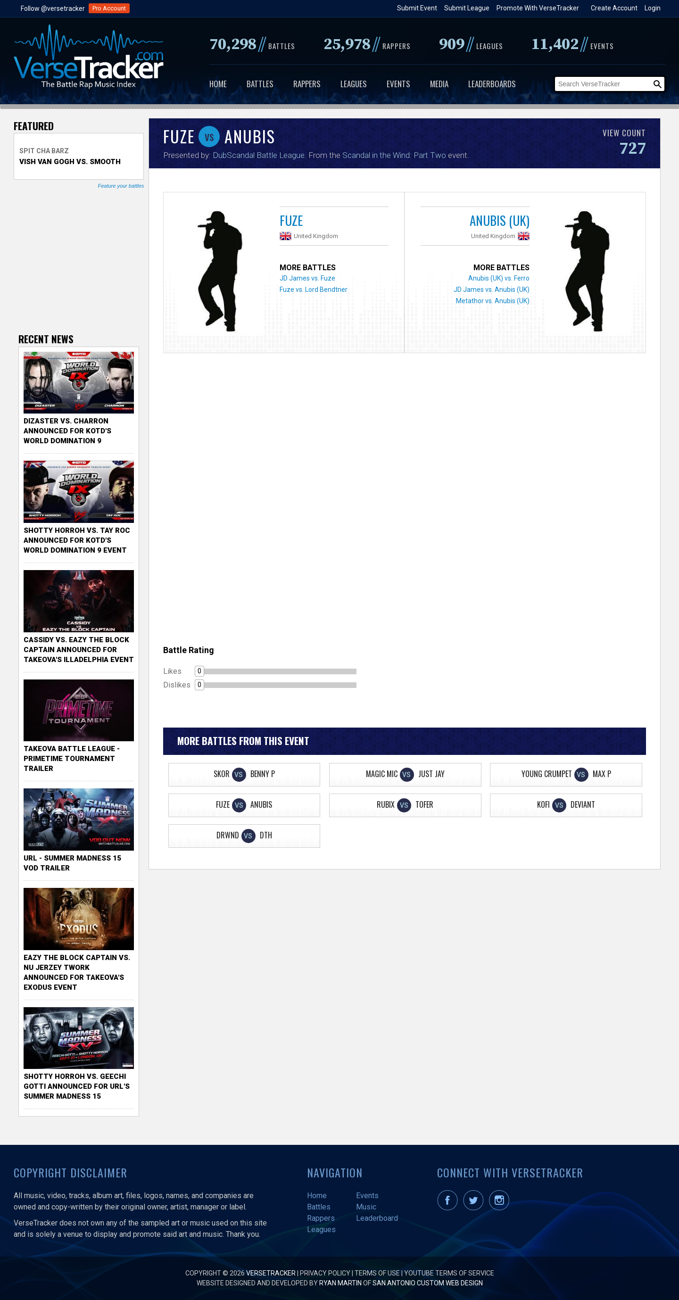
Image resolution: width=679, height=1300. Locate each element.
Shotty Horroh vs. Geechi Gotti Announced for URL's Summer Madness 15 (77, 1086)
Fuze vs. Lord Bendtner (314, 289)
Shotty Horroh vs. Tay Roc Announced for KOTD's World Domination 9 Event (77, 540)
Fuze (291, 220)
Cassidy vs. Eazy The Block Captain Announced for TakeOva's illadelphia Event (79, 650)
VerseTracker (271, 1273)
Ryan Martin (340, 1283)
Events (398, 84)
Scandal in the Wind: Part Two (394, 155)
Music (366, 1206)
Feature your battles (121, 186)
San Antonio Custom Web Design (428, 1283)
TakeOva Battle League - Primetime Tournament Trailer (72, 759)
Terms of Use (377, 1273)
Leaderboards (492, 84)
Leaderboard (377, 1218)
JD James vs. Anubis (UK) (492, 289)
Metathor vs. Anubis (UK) (493, 301)
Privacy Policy (325, 1273)
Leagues (353, 84)
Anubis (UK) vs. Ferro (499, 278)
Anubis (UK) (500, 220)
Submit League (466, 8)
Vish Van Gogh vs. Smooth (70, 161)
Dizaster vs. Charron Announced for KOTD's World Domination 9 (67, 431)
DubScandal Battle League (259, 155)
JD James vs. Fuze (307, 278)
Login (653, 8)
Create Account (614, 8)
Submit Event (417, 8)
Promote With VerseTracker (538, 8)
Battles (260, 84)
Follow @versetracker (53, 8)
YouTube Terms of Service (449, 1273)
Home (218, 84)
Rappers (307, 84)
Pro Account (109, 8)
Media (439, 84)
